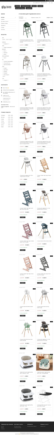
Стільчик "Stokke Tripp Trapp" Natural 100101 (44, 176)
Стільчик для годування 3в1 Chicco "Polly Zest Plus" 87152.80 (26, 176)
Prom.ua (32, 432)
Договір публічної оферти (31, 426)
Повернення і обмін (17, 427)
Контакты (3, 29)
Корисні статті (42, 426)
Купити (22, 117)
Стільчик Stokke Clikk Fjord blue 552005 (44, 241)
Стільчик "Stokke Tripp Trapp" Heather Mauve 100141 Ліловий (27, 241)
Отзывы (2, 27)
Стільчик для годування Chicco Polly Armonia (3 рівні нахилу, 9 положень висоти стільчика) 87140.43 (44, 142)
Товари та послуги (25, 6)
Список (51, 17)
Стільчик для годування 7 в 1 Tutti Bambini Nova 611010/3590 (43, 340)
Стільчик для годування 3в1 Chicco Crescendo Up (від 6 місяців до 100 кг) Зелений (27, 41)
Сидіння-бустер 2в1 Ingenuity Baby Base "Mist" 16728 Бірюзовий (43, 373)
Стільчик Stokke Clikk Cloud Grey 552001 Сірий (43, 307)
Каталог (2, 17)
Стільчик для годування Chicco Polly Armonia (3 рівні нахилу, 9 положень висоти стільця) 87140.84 (26, 108)
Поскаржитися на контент (25, 433)
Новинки (2, 19)
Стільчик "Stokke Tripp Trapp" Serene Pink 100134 (27, 274)
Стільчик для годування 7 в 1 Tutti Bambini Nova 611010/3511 (43, 209)
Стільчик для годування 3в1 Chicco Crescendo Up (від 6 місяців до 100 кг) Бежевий (27, 74)
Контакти (40, 6)
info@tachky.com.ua (6, 101)
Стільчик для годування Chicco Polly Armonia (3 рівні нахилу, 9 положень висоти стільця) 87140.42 (26, 142)
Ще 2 (4, 76)
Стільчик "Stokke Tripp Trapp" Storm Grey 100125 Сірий (43, 274)
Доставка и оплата (4, 21)
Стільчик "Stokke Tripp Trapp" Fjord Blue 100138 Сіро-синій (26, 209)
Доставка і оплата (17, 426)
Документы (3, 25)
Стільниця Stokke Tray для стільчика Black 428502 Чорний (44, 405)
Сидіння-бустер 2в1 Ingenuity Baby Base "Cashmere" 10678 (26, 373)
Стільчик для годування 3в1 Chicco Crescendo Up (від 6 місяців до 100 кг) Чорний (44, 41)
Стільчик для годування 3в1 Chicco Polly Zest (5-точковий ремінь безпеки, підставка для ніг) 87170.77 (44, 74)
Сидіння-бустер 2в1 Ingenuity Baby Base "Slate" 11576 (26, 405)
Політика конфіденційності (34, 433)
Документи (29, 8)
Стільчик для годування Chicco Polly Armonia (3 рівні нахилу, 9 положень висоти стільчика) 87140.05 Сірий (44, 108)
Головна (17, 6)
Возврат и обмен (4, 23)
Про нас (34, 6)
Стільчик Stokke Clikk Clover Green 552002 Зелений (26, 340)
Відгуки (2, 427)
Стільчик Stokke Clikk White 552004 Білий (26, 307)
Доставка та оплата (20, 8)
